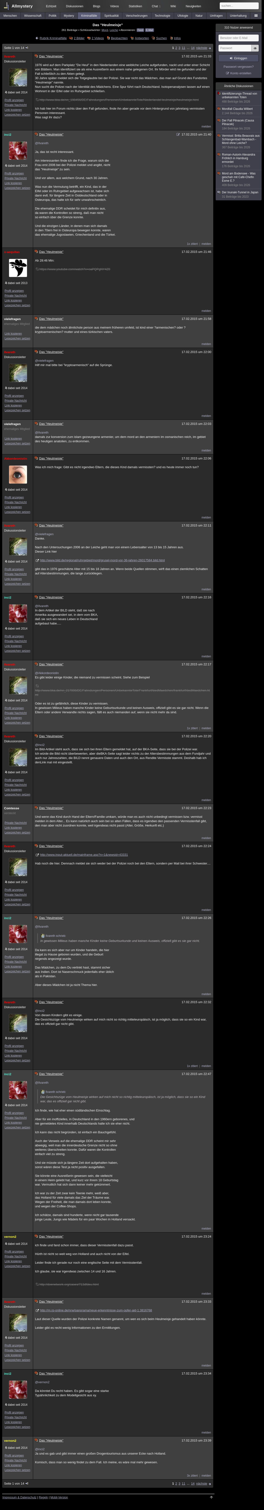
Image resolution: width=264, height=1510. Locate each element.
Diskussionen (74, 6)
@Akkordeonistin (47, 673)
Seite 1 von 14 (16, 48)
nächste (201, 48)
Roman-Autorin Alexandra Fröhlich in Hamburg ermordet (239, 160)
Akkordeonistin (15, 458)
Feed (140, 30)
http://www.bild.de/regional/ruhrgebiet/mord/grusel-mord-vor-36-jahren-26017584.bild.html (102, 560)
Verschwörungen (136, 15)
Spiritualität (111, 15)
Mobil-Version (59, 1497)
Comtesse (11, 808)
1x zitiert (192, 244)
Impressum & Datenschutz (19, 1497)
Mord (105, 29)
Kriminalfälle (89, 15)
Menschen (10, 15)
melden (206, 126)
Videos (114, 6)
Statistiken (135, 6)
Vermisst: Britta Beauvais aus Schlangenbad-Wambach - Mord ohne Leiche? (239, 141)
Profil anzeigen (14, 100)
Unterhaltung (238, 15)
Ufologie (182, 15)
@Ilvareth (42, 143)
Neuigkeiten (193, 6)
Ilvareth (9, 56)
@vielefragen (44, 360)
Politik (53, 15)
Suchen (161, 38)
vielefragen (12, 319)
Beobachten (119, 38)
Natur (199, 15)
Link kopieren (13, 110)
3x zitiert (192, 1475)
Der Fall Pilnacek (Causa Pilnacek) (239, 124)
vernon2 (10, 1237)
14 (192, 48)
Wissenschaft (32, 15)
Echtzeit (51, 6)
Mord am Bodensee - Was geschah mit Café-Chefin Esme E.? (239, 179)
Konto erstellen (240, 73)
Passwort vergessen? (239, 66)
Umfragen (216, 15)
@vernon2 (42, 1382)
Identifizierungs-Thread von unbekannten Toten (239, 98)
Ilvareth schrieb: (53, 936)
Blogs (96, 6)
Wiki (173, 6)
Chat (156, 6)
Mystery (69, 15)
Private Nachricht (16, 105)
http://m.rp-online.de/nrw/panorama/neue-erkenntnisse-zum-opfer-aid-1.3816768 (96, 1310)
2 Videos (98, 38)
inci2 (7, 134)
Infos (177, 38)
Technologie (162, 15)
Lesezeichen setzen (17, 114)
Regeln (43, 1497)
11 (183, 48)
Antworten (142, 38)
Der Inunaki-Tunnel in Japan (239, 195)
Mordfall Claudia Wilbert (239, 111)
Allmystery (22, 6)
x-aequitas (12, 252)
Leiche (114, 29)
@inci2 (40, 745)
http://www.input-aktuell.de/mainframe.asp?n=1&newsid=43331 (84, 854)
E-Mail (149, 30)
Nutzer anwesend (238, 27)
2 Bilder (79, 38)
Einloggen (240, 58)
